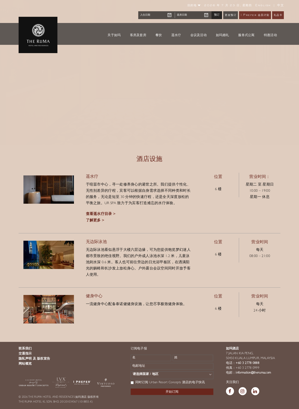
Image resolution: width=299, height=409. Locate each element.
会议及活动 (198, 35)
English (263, 5)
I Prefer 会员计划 (255, 15)
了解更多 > (95, 221)
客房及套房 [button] (138, 35)
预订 (217, 15)
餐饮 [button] (158, 35)
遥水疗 (176, 35)
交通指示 (25, 353)
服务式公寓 (246, 35)
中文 (280, 5)
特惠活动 (270, 35)
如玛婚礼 (222, 35)
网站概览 (25, 364)
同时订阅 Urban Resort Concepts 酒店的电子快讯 (168, 382)
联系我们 (25, 348)
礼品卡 (278, 15)
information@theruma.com (253, 373)
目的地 (194, 5)
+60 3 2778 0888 (247, 363)
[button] (15, 72)
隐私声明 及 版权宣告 (34, 358)
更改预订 (230, 15)
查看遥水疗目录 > (101, 214)
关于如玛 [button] (114, 35)
